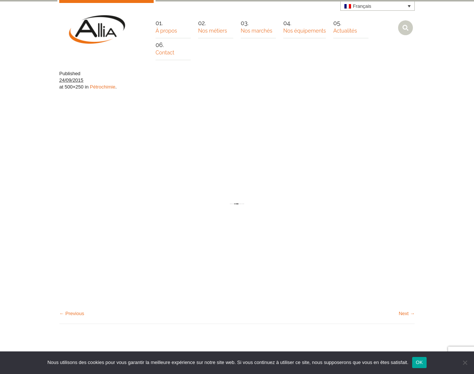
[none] (377, 6)
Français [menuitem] (362, 6)
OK (419, 362)
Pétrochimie (103, 87)
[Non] (464, 362)
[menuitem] (377, 6)
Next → (407, 313)
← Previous (71, 313)
